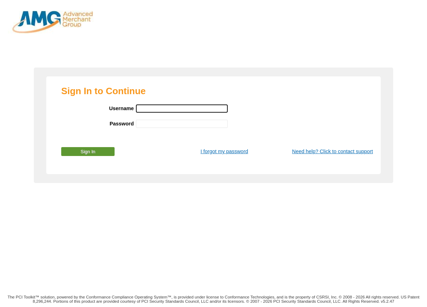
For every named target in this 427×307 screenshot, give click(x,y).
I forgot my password (224, 151)
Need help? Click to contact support (332, 151)
